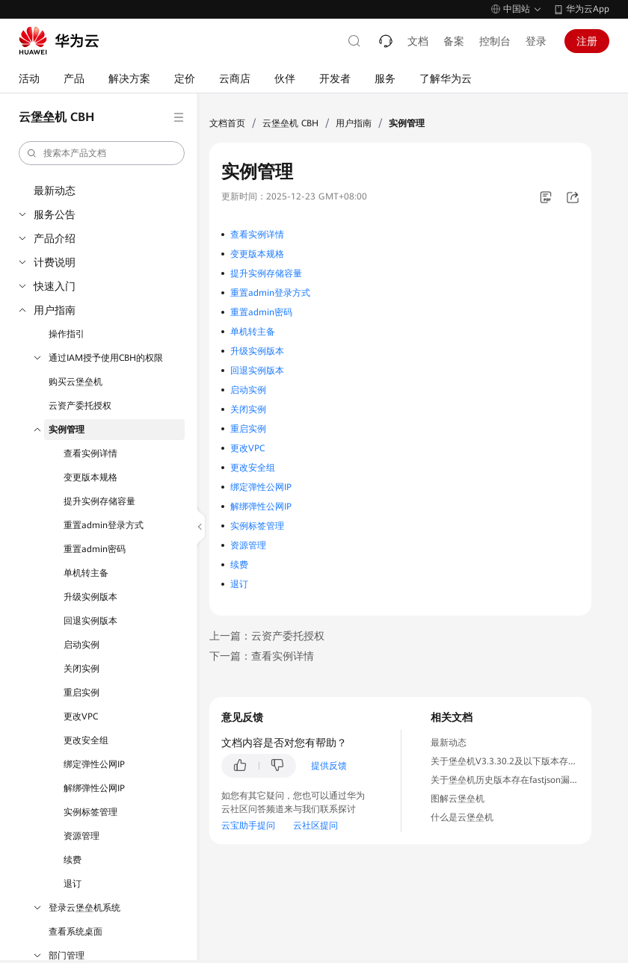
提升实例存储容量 (99, 501)
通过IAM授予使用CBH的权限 (106, 358)
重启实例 (81, 692)
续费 (72, 860)
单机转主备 (86, 573)
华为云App (587, 9)
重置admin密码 (95, 549)
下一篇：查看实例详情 (261, 656)
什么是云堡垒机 (462, 817)
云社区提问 (315, 825)
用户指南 (55, 310)
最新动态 (55, 190)
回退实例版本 (90, 621)
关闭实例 (81, 668)
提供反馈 (329, 766)
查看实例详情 (90, 453)
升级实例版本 (90, 597)
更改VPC (81, 716)
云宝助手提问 (248, 825)
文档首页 (227, 123)
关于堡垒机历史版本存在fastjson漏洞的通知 (518, 780)
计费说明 (55, 262)
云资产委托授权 (80, 405)
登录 (536, 41)
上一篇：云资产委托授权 (266, 636)
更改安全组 (86, 740)
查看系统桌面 (75, 931)
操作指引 (66, 334)
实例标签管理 (90, 812)
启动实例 (81, 645)
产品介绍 (55, 238)
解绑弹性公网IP (94, 788)
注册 (586, 41)
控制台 (495, 41)
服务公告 (55, 214)
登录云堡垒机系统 (84, 907)
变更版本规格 (90, 477)
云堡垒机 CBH (290, 123)
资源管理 (81, 836)
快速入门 (55, 286)
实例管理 (66, 429)
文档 (417, 41)
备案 (453, 41)
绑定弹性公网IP (94, 764)
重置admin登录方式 (104, 525)
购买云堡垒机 (75, 382)
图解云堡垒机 (457, 798)
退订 (72, 884)
